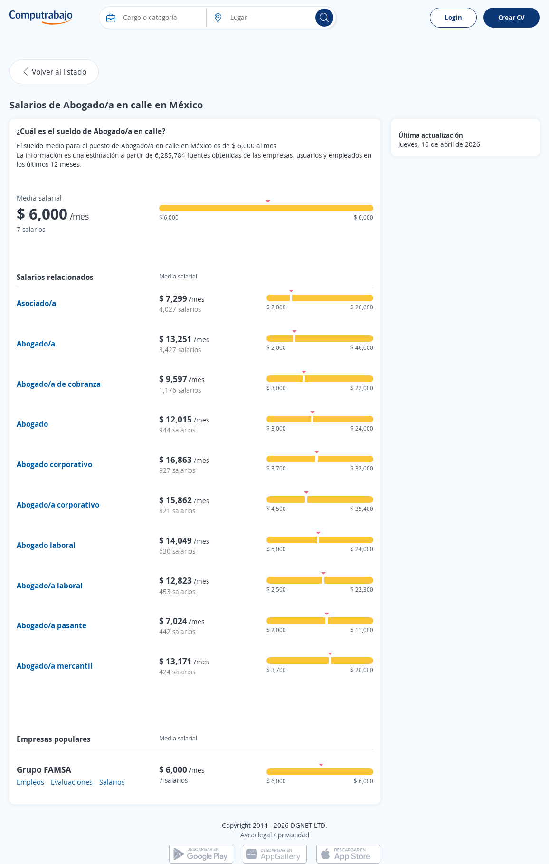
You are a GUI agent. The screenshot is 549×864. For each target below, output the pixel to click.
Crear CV (511, 17)
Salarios (112, 782)
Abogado (32, 424)
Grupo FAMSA (44, 769)
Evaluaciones (72, 782)
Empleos (30, 782)
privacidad (293, 834)
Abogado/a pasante (51, 625)
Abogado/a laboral (50, 585)
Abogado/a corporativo (58, 504)
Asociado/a (36, 303)
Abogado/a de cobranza (59, 384)
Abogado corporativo (54, 464)
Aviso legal (256, 834)
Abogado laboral (46, 545)
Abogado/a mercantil (55, 666)
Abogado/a (36, 343)
